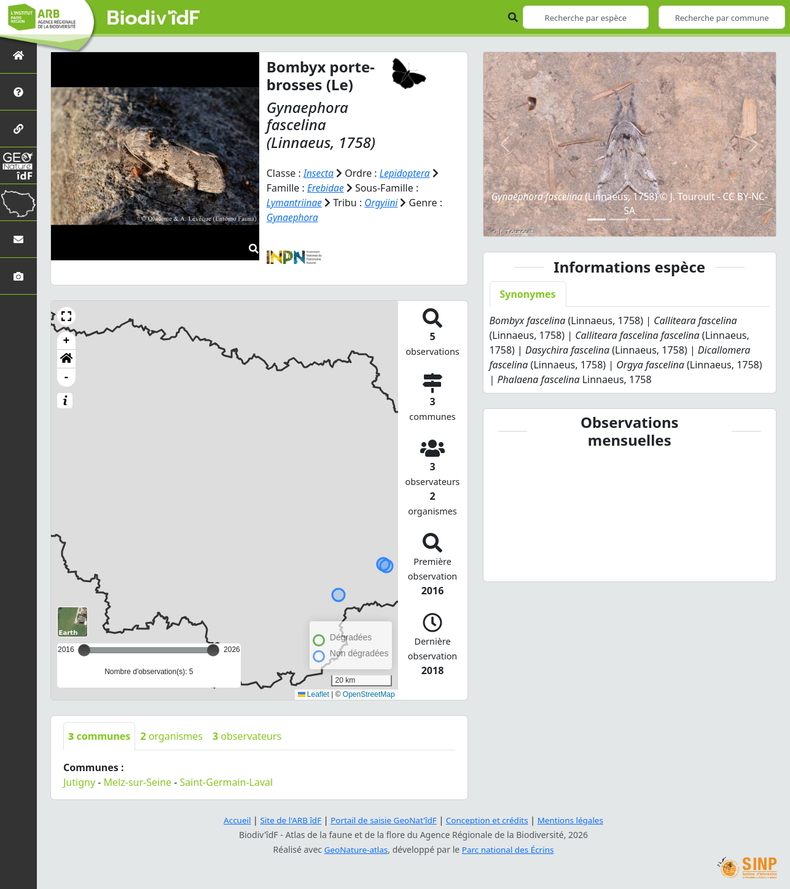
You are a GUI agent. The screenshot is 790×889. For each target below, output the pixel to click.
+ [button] (66, 340)
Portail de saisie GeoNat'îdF (382, 820)
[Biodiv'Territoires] (18, 202)
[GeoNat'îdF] (18, 165)
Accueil (231, 820)
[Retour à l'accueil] (18, 55)
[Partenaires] (18, 129)
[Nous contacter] (18, 239)
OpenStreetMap (369, 694)
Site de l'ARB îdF (286, 820)
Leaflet (313, 694)
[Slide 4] (663, 219)
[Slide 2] (618, 219)
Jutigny (79, 782)
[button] (66, 316)
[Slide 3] (641, 219)
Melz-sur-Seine (138, 782)
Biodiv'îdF (153, 18)
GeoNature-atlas (354, 849)
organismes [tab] (171, 736)
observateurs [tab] (247, 736)
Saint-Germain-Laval (226, 782)
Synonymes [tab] (528, 294)
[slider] (213, 650)
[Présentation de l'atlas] (18, 92)
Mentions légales (576, 820)
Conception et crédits (489, 820)
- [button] (66, 377)
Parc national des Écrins (509, 849)
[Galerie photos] (18, 276)
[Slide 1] (596, 219)
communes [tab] (99, 736)
